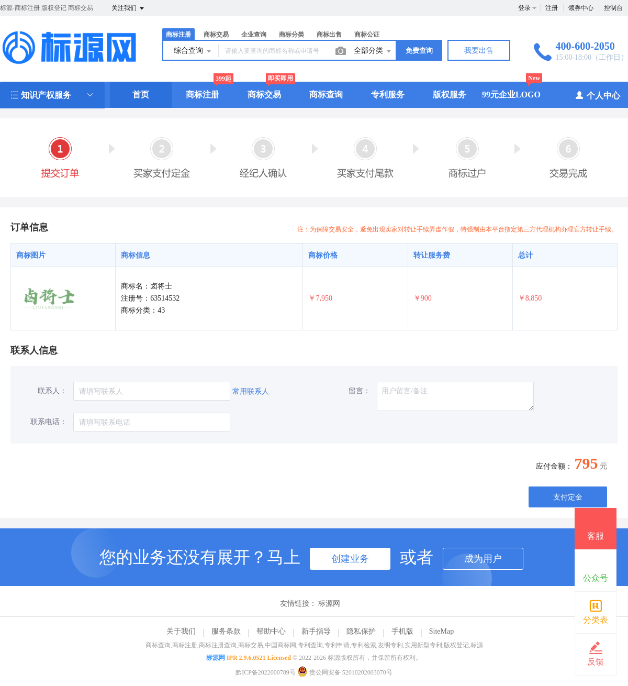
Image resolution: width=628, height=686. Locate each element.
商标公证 (366, 34)
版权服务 (449, 94)
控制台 (613, 8)
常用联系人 (250, 391)
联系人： (52, 391)
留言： (360, 391)
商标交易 (216, 34)
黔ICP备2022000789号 (266, 672)
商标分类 (291, 34)
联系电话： (48, 422)
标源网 (329, 603)
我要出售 (479, 50)
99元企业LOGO (511, 94)
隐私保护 (361, 631)
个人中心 (597, 95)
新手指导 (316, 631)
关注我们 (128, 8)
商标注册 (178, 34)
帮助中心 (271, 631)
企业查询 (253, 34)
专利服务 (388, 94)
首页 (140, 94)
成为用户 (483, 559)
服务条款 (226, 631)
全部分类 (373, 51)
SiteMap (441, 631)
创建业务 (350, 559)
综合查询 (193, 51)
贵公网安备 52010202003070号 (344, 672)
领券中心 (580, 8)
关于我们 (181, 631)
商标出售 (329, 34)
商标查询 (326, 94)
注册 (551, 8)
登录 (524, 8)
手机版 (402, 631)
